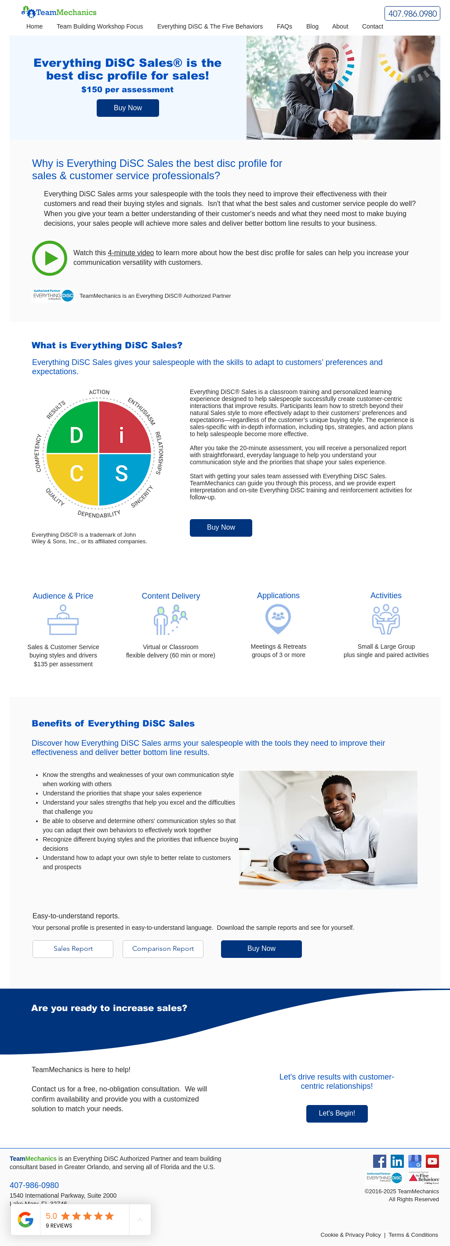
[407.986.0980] (412, 13)
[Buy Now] (128, 108)
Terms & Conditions (413, 1235)
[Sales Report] (73, 949)
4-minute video (131, 252)
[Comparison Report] (163, 949)
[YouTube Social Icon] (432, 1161)
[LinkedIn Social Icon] (397, 1161)
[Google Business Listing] (414, 1161)
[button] (100, 27)
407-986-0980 (34, 1185)
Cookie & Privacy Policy (350, 1235)
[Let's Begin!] (337, 1114)
